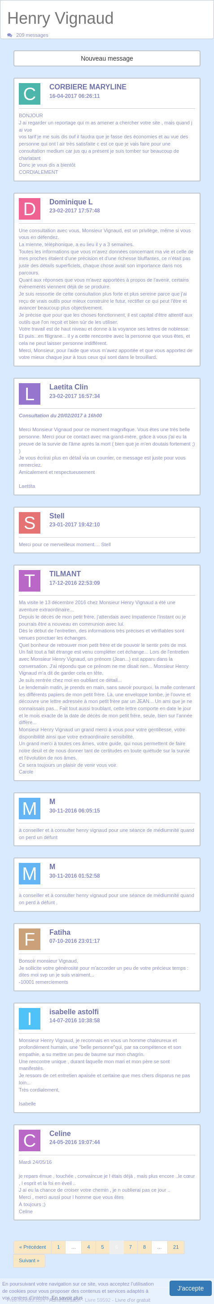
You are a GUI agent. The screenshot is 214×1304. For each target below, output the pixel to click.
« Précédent (32, 1247)
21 (176, 1247)
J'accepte (191, 1288)
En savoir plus (67, 1297)
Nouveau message (107, 58)
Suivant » (29, 1260)
